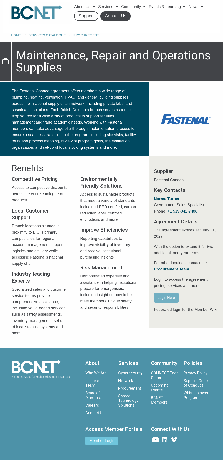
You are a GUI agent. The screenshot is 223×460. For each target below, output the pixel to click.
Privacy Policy (196, 373)
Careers (92, 405)
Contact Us (95, 413)
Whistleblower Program (196, 395)
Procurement (86, 35)
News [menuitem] (193, 7)
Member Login (101, 441)
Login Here (166, 298)
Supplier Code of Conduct (196, 383)
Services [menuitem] (105, 7)
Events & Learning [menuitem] (165, 7)
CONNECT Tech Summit (165, 375)
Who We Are (95, 373)
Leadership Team (95, 383)
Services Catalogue (47, 35)
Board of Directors (93, 395)
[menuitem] (40, 13)
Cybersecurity (130, 373)
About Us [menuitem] (82, 7)
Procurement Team (171, 269)
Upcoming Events (160, 387)
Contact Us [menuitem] (115, 15)
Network (125, 380)
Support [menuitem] (86, 15)
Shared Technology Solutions (128, 400)
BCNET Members (159, 400)
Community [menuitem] (131, 7)
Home (16, 35)
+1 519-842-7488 (182, 211)
